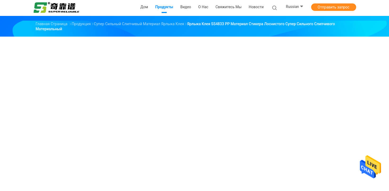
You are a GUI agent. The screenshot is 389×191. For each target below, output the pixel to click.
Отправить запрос (334, 7)
